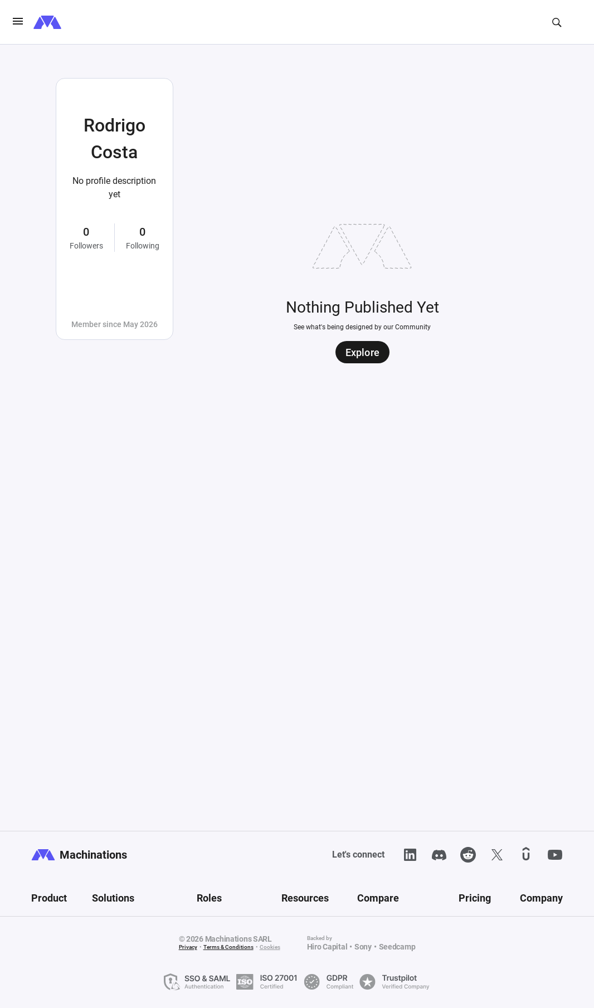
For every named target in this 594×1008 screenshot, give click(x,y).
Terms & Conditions (228, 947)
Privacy (188, 947)
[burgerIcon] (18, 22)
